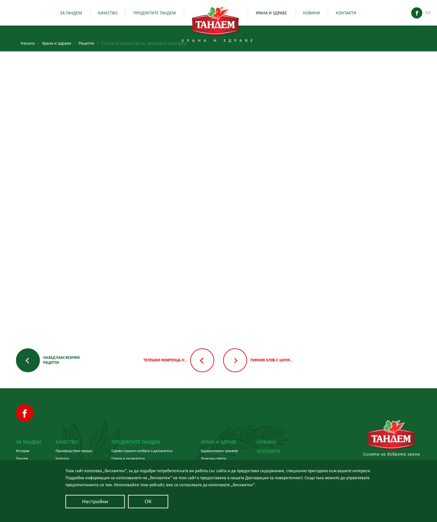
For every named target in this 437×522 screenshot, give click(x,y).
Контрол (62, 458)
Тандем (22, 458)
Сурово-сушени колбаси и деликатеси (141, 451)
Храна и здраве (271, 13)
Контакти (346, 13)
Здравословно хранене (219, 451)
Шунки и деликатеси (128, 458)
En (428, 13)
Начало (30, 43)
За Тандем (71, 13)
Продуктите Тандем (154, 13)
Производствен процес (74, 451)
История (22, 451)
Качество (107, 13)
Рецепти (89, 43)
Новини (311, 13)
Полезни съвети (213, 458)
